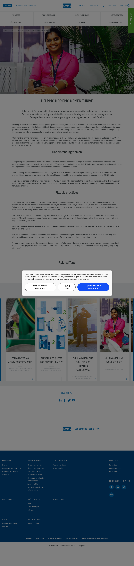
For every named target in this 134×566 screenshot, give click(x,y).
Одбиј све (67, 287)
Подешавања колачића (40, 287)
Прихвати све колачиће (93, 287)
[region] (67, 283)
